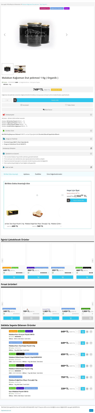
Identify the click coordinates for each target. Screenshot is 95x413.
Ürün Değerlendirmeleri (54, 174)
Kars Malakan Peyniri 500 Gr (18, 391)
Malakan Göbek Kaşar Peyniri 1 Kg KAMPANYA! (25, 357)
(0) (24, 82)
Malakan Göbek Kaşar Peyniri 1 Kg (21, 368)
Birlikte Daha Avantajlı (11, 174)
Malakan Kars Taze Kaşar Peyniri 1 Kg (12, 223)
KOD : (10, 361)
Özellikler (38, 174)
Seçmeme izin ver (6, 410)
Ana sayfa (3, 4)
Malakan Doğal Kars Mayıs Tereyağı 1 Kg (37, 223)
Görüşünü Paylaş (35, 82)
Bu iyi (91, 410)
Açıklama (26, 174)
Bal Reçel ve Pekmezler (14, 4)
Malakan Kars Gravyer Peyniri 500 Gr (22, 334)
